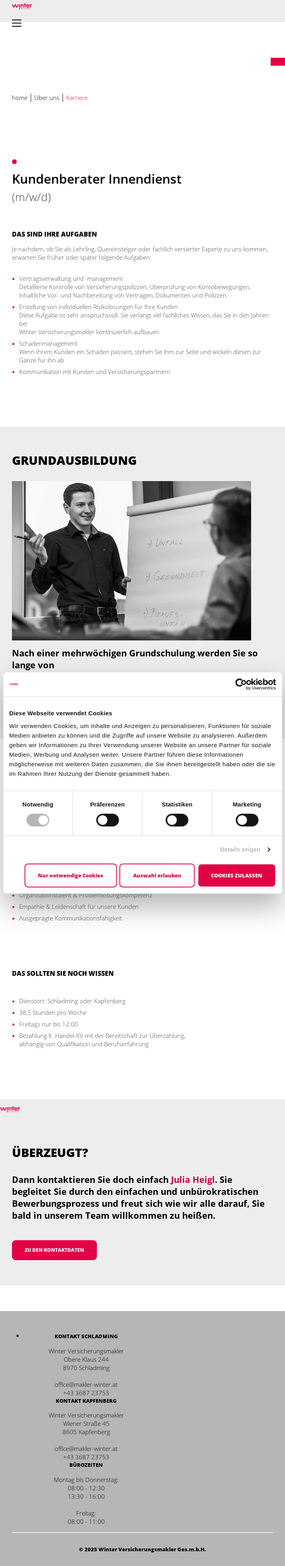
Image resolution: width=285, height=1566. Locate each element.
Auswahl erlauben (157, 875)
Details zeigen (240, 849)
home (20, 98)
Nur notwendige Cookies (70, 875)
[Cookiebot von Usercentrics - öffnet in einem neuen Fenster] (241, 684)
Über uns (46, 98)
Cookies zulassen (236, 875)
